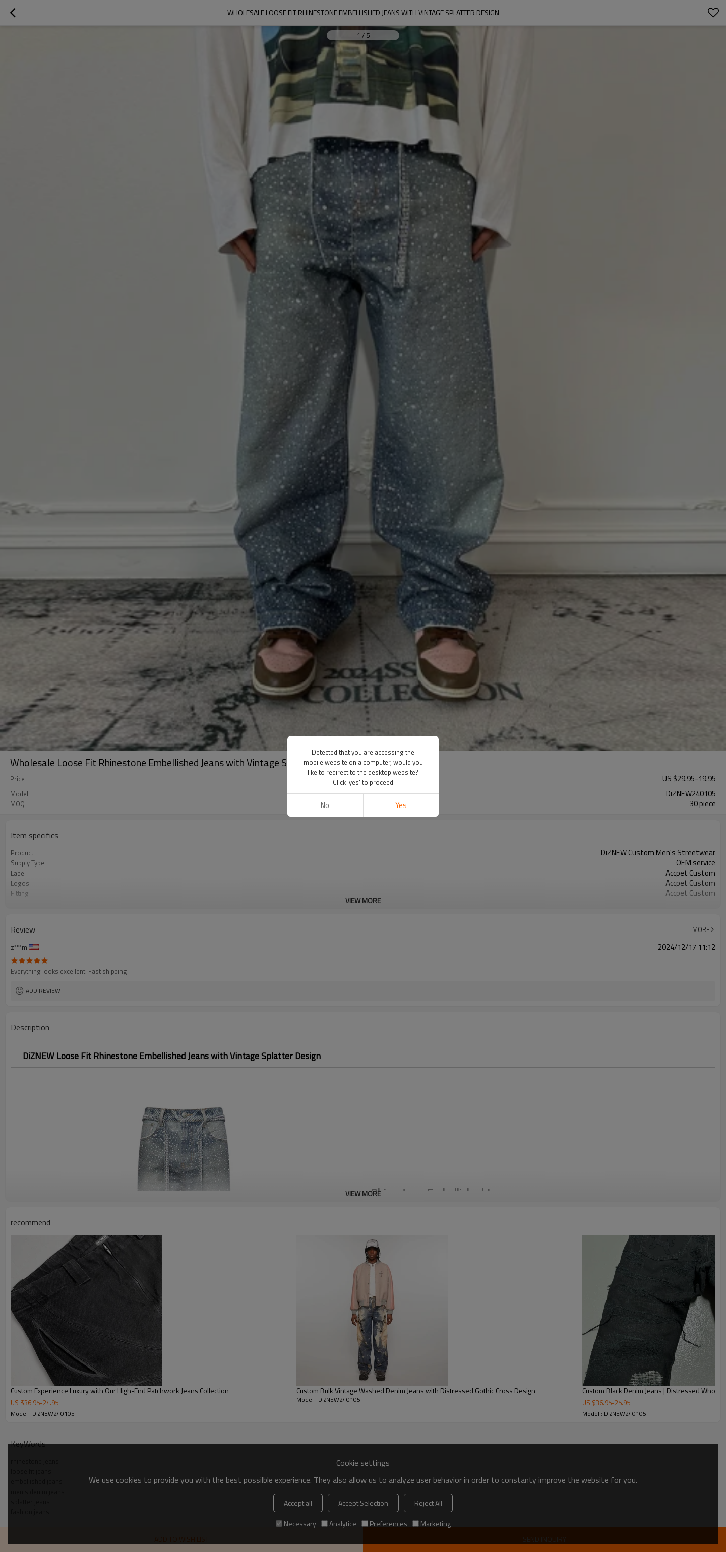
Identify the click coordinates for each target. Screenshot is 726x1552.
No (325, 805)
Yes (401, 805)
